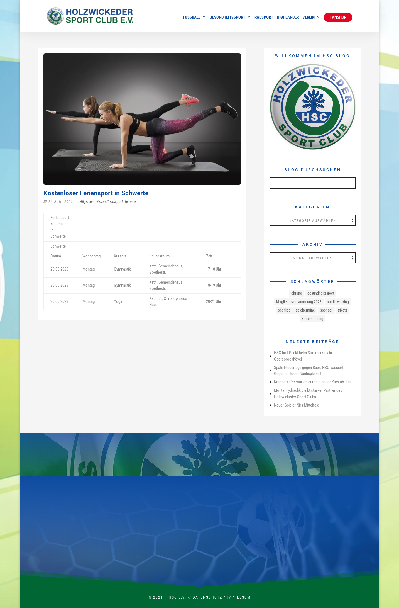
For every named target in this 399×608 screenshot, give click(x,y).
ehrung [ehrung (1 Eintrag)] (296, 293)
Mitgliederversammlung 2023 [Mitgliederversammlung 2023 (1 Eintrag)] (299, 302)
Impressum (239, 597)
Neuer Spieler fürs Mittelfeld (296, 405)
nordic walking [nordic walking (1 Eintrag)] (338, 302)
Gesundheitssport (227, 17)
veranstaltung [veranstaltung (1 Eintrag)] (312, 319)
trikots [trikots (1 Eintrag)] (342, 310)
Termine (130, 201)
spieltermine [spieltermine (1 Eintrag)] (305, 310)
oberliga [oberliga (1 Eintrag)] (284, 310)
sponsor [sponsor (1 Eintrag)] (326, 310)
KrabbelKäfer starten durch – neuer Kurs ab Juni (312, 382)
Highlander (288, 17)
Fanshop (338, 17)
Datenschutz (207, 597)
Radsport (263, 17)
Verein (308, 17)
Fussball (191, 17)
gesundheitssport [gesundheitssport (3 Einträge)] (320, 293)
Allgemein (87, 201)
